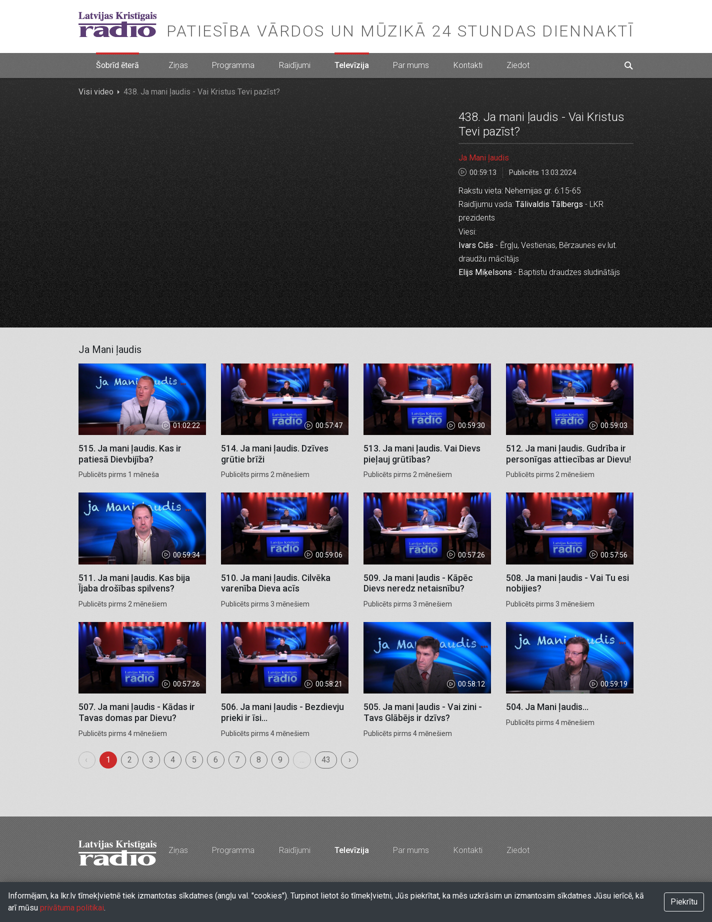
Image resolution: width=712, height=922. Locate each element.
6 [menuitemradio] (216, 759)
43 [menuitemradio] (326, 759)
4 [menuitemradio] (172, 759)
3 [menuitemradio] (151, 759)
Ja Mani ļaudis (483, 157)
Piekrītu (684, 901)
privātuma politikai (72, 907)
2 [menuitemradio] (130, 759)
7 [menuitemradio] (237, 759)
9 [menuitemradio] (280, 759)
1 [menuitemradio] (108, 759)
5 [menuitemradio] (194, 759)
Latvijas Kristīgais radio (117, 24)
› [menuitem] (349, 759)
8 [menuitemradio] (258, 759)
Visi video (96, 91)
